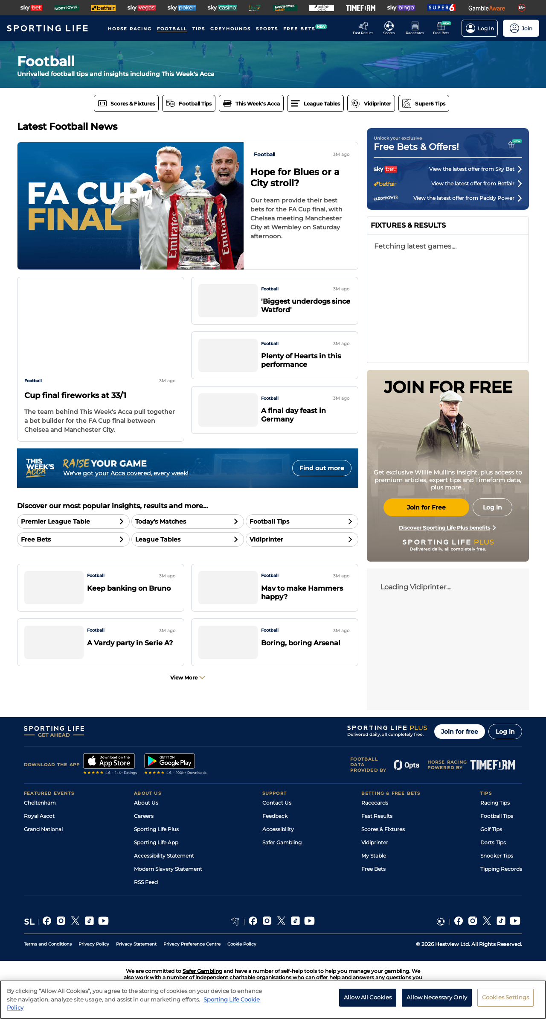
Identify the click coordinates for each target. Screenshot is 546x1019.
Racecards (374, 802)
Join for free (459, 731)
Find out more (321, 468)
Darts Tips (493, 842)
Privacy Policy (93, 944)
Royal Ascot (39, 816)
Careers (144, 816)
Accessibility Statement (164, 855)
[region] (273, 999)
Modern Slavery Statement (168, 869)
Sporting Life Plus (156, 829)
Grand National (43, 829)
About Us (146, 802)
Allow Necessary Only (437, 997)
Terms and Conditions (48, 944)
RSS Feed (146, 882)
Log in (505, 731)
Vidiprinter (374, 842)
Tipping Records (501, 869)
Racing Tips (495, 802)
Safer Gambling (282, 842)
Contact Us (276, 802)
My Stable (373, 855)
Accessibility (278, 829)
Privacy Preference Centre (192, 944)
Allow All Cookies (368, 997)
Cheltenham (40, 802)
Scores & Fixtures (383, 829)
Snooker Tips (496, 855)
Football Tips (496, 816)
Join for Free (426, 507)
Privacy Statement (136, 944)
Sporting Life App (156, 842)
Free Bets (373, 869)
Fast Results (376, 816)
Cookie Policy (241, 944)
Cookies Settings (505, 997)
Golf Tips (491, 829)
